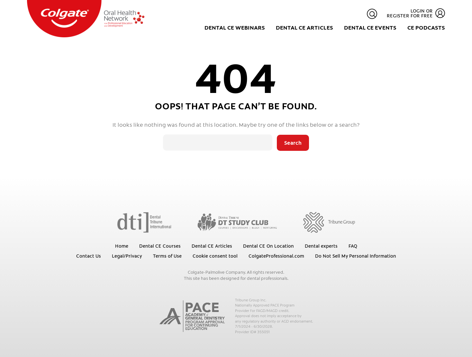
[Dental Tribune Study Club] (237, 222)
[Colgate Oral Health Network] (85, 18)
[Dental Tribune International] (144, 222)
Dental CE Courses (160, 246)
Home (121, 246)
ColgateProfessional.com (276, 255)
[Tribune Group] (329, 222)
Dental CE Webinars (234, 27)
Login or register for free (416, 13)
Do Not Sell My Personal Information (355, 255)
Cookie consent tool (215, 255)
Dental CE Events (370, 27)
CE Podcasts (426, 27)
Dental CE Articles (304, 27)
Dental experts (321, 246)
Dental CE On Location (268, 246)
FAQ (353, 246)
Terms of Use (167, 255)
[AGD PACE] (192, 316)
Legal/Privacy (127, 255)
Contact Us (88, 255)
